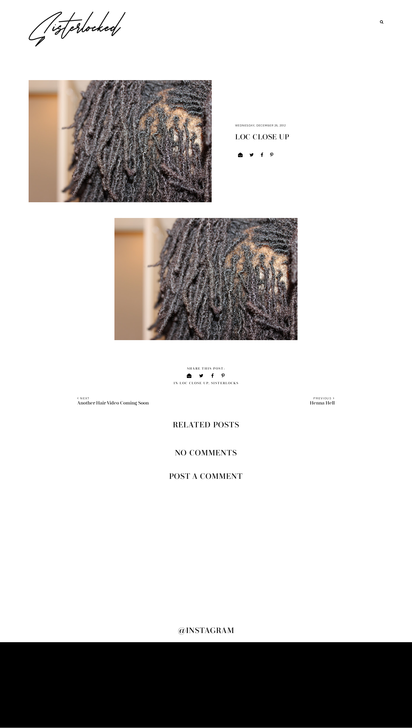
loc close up (194, 383)
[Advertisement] (206, 685)
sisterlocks (225, 383)
